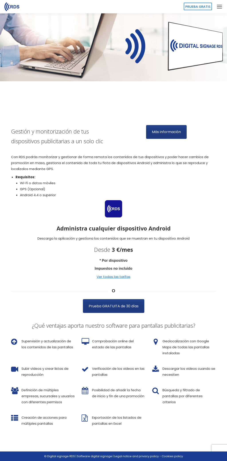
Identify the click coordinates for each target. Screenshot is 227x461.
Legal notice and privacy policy (136, 456)
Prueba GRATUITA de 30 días (114, 301)
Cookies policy (172, 456)
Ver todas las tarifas (113, 276)
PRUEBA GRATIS (197, 6)
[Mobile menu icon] (219, 7)
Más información (166, 129)
